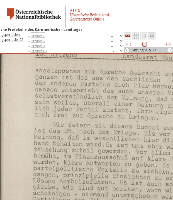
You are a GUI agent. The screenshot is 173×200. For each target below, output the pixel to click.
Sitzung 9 (38, 46)
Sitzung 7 (38, 36)
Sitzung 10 (39, 51)
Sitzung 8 (38, 41)
